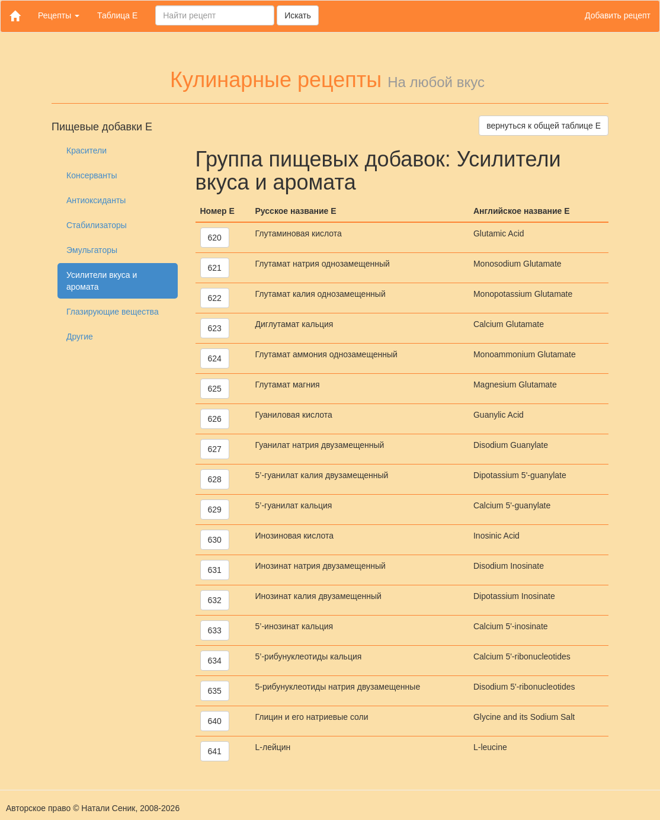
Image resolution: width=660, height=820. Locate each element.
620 (215, 237)
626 (215, 419)
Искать (297, 15)
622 (215, 298)
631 (215, 570)
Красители (86, 150)
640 (215, 721)
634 (215, 660)
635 (215, 691)
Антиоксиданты (96, 200)
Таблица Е (117, 15)
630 (215, 539)
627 (215, 449)
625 (215, 388)
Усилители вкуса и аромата (101, 281)
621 (215, 268)
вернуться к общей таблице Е (543, 125)
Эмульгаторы (91, 250)
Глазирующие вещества (112, 311)
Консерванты (91, 175)
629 (215, 509)
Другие (79, 336)
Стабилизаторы (96, 225)
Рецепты (58, 15)
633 (215, 630)
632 (215, 600)
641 (215, 751)
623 (215, 328)
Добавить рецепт (618, 15)
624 (215, 358)
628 (215, 479)
